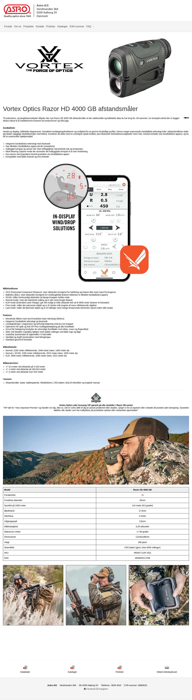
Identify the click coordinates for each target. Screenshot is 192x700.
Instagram (102, 689)
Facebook (90, 689)
